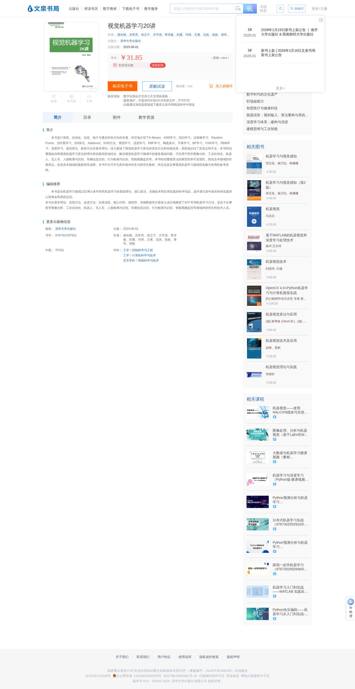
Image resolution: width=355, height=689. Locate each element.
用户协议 (164, 657)
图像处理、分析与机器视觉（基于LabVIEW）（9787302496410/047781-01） (290, 432)
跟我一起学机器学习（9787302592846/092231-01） (290, 567)
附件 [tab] (117, 117)
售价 (114, 58)
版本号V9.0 (141, 681)
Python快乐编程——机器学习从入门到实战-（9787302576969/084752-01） (290, 612)
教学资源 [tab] (146, 117)
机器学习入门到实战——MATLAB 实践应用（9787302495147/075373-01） (290, 589)
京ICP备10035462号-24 (180, 676)
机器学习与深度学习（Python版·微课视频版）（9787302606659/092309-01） (290, 477)
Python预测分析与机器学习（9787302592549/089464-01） (290, 500)
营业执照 (232, 676)
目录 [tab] (87, 117)
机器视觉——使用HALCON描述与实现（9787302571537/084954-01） (290, 410)
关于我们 (122, 657)
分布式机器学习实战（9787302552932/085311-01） (290, 522)
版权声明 (233, 657)
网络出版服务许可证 (255, 676)
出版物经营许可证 (212, 676)
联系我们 (143, 657)
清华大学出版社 (130, 41)
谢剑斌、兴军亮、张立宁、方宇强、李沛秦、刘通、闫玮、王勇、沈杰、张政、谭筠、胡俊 (176, 34)
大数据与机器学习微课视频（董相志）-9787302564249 (290, 455)
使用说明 (184, 657)
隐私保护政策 (209, 657)
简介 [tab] (58, 117)
